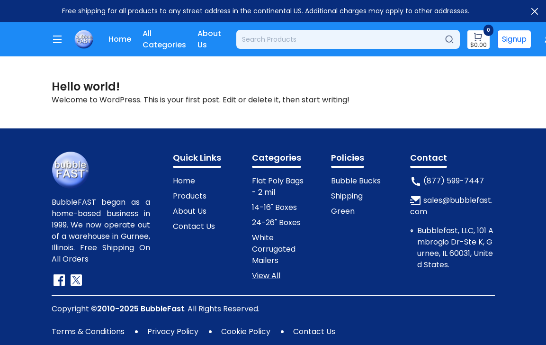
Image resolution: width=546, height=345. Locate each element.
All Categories (164, 39)
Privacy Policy (172, 331)
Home (119, 39)
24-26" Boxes (276, 222)
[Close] (535, 11)
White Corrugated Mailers (273, 249)
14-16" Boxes (274, 207)
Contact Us (194, 226)
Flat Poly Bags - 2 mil (278, 186)
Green (343, 211)
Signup (514, 39)
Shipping (347, 196)
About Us (209, 39)
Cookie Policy (245, 331)
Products (189, 196)
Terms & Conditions (88, 331)
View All (266, 275)
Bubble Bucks (356, 180)
